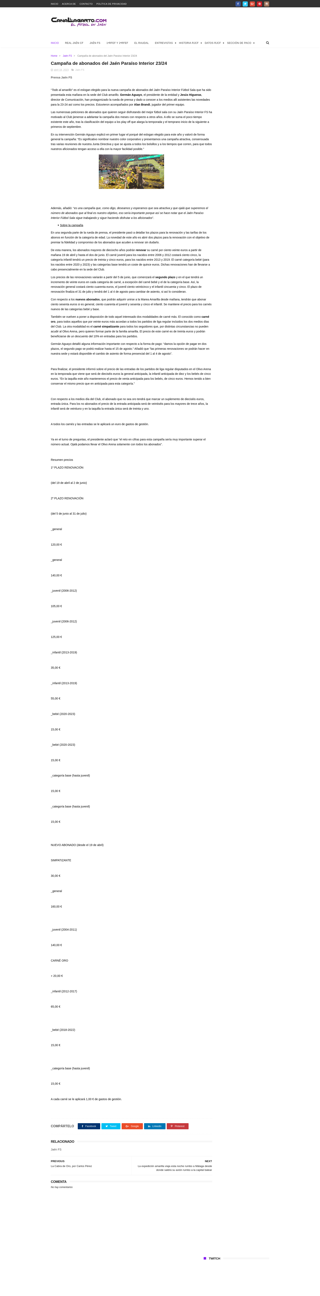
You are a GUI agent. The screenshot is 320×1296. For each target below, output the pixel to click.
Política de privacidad (111, 4)
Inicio (54, 4)
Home (54, 55)
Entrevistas (164, 43)
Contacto (86, 4)
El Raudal (141, 43)
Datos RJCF (213, 43)
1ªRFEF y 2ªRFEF (117, 43)
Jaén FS (95, 43)
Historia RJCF (189, 43)
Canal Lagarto (122, 1291)
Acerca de (69, 4)
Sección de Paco (239, 43)
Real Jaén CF (74, 43)
